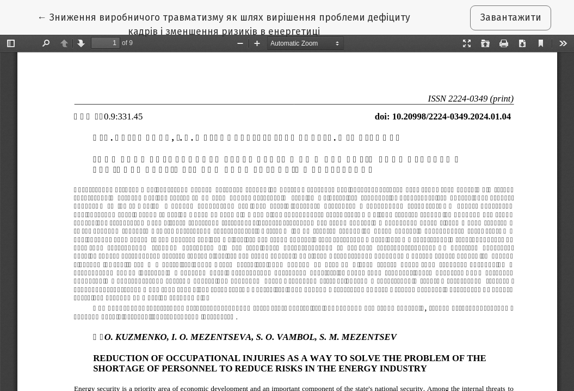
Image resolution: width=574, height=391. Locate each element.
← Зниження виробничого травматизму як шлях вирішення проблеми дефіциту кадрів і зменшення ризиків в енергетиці (223, 23)
